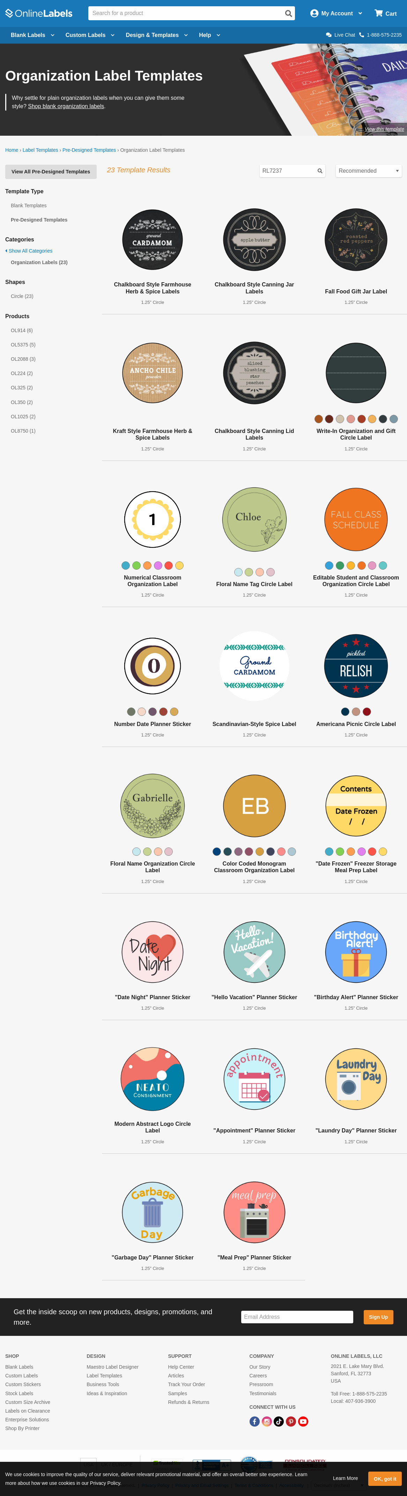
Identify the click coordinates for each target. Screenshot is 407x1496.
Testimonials (263, 1393)
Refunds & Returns (188, 1402)
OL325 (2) (22, 387)
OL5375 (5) (23, 344)
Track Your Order (186, 1384)
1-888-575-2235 (380, 35)
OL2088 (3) (23, 359)
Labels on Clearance (27, 1411)
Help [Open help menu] (209, 35)
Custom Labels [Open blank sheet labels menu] (90, 35)
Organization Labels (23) (39, 262)
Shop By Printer (22, 1428)
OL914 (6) (22, 330)
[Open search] (288, 13)
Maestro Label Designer (113, 1367)
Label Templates (40, 150)
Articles (176, 1375)
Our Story (260, 1367)
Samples (177, 1393)
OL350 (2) (22, 402)
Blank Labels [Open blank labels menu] (32, 35)
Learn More (345, 1478)
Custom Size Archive (27, 1402)
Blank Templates (28, 205)
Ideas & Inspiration (107, 1393)
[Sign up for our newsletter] (297, 1317)
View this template (384, 129)
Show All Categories (28, 251)
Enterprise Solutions (27, 1419)
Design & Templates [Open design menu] (157, 35)
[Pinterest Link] (291, 1421)
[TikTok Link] (279, 1421)
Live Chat (340, 34)
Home (11, 150)
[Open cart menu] (385, 13)
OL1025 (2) (23, 416)
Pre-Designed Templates (89, 150)
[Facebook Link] (255, 1421)
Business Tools (103, 1384)
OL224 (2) (22, 373)
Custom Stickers (23, 1384)
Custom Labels (21, 1375)
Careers (258, 1375)
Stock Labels (19, 1393)
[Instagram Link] (267, 1421)
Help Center (181, 1367)
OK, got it (385, 1479)
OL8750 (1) (23, 431)
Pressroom (261, 1384)
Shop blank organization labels (66, 106)
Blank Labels (19, 1367)
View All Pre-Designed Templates (51, 171)
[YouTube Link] (303, 1421)
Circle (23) (22, 296)
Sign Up (378, 1317)
